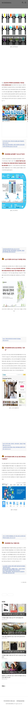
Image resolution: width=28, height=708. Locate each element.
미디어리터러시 (6, 3)
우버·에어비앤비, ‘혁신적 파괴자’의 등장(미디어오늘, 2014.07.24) (13, 572)
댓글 (3, 686)
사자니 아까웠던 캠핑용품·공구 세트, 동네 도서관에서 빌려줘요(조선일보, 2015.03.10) (14, 536)
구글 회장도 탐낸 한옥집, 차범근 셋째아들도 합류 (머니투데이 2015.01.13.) (14, 448)
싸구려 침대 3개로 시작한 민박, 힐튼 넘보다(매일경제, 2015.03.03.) (13, 142)
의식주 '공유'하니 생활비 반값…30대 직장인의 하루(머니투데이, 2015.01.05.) (14, 569)
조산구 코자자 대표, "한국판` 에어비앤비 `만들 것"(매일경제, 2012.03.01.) (14, 444)
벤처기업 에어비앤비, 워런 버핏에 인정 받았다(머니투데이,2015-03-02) (13, 145)
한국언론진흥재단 (20, 701)
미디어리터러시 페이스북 (9, 701)
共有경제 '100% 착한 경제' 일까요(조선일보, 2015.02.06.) (14, 566)
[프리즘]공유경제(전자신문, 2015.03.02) (11, 249)
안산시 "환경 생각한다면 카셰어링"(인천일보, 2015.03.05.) (12, 339)
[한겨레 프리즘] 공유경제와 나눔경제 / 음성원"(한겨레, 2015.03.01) (13, 251)
